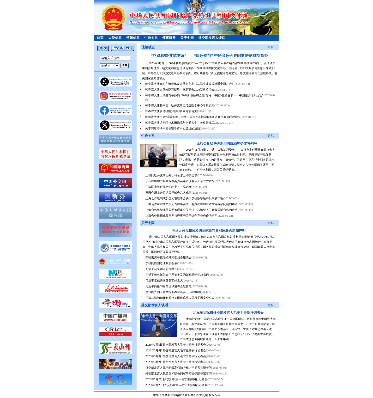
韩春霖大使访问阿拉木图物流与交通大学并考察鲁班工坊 (181, 122)
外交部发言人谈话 (211, 38)
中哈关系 (151, 38)
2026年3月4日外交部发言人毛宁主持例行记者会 (175, 350)
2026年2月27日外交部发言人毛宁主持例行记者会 (176, 379)
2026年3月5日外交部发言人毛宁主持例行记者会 (175, 344)
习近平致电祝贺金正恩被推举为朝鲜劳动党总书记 (177, 274)
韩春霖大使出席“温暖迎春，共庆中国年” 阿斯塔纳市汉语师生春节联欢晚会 (193, 117)
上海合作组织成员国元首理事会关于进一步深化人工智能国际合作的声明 (191, 210)
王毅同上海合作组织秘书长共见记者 (168, 187)
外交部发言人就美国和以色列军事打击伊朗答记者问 (178, 373)
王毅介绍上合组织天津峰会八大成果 (168, 192)
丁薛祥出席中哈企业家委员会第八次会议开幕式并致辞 (180, 181)
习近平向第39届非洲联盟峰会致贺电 (168, 286)
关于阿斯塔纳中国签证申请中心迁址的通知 (172, 128)
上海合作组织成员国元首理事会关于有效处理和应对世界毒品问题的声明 (191, 204)
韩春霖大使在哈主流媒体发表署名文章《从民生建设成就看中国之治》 (190, 84)
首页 (100, 38)
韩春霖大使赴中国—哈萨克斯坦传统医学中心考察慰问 (179, 105)
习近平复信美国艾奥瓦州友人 (164, 280)
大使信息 (115, 38)
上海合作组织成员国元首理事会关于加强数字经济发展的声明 (184, 198)
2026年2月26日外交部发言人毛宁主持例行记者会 (176, 385)
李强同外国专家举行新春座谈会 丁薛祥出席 (173, 292)
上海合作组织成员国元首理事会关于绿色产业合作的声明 (181, 215)
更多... (272, 47)
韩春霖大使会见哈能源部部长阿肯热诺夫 (171, 111)
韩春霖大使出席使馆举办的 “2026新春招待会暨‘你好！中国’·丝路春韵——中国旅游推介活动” (204, 95)
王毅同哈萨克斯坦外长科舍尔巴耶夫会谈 (171, 175)
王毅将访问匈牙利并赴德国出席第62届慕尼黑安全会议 (180, 298)
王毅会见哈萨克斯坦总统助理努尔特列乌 (227, 143)
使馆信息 (133, 38)
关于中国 (187, 38)
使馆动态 (148, 47)
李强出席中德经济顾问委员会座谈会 (168, 257)
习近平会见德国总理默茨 (161, 269)
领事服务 (169, 38)
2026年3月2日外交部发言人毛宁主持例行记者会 (175, 362)
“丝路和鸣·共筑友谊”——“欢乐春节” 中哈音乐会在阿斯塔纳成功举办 (209, 56)
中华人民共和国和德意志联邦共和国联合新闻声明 (209, 231)
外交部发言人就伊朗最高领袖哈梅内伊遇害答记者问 (178, 367)
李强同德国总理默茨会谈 (161, 263)
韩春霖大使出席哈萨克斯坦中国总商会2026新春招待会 (179, 89)
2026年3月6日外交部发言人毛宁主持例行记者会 (228, 313)
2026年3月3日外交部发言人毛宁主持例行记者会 (175, 356)
